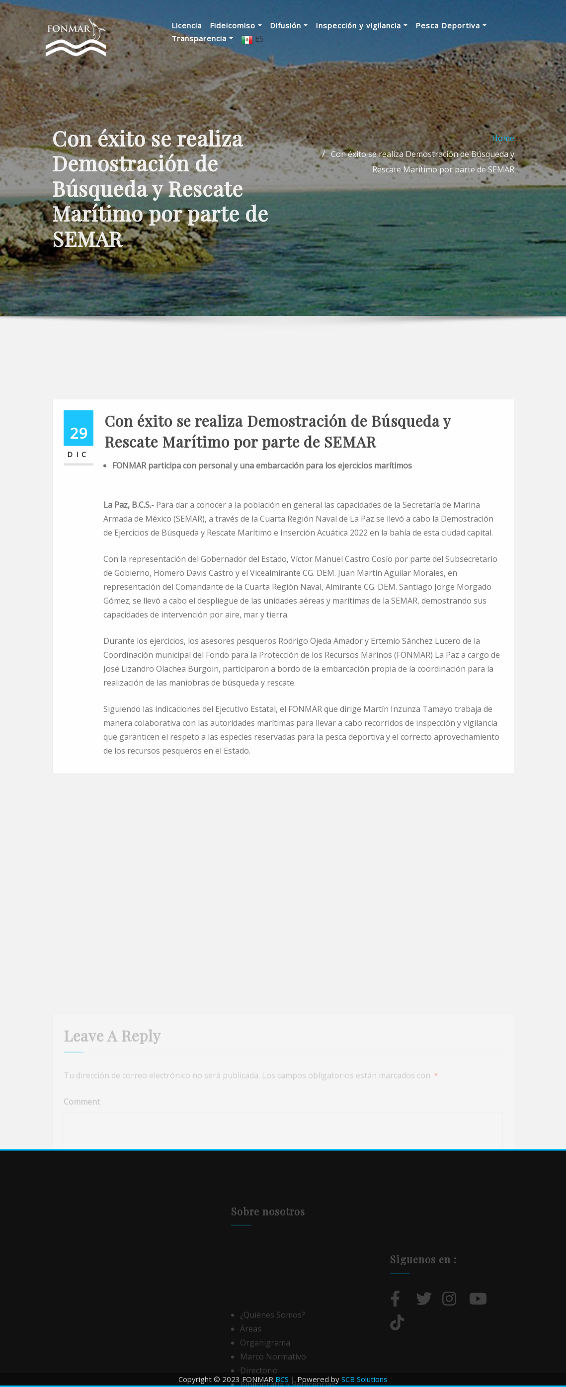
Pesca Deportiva (450, 25)
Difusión (289, 25)
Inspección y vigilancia (361, 25)
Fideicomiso (236, 25)
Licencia (186, 25)
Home (503, 160)
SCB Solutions (364, 1379)
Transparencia (202, 38)
